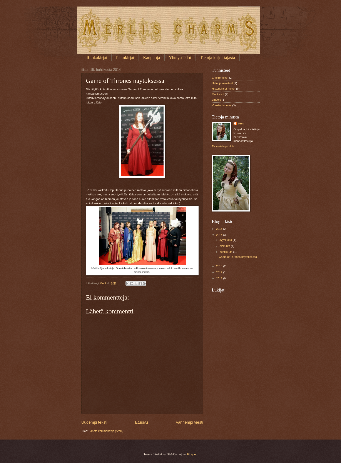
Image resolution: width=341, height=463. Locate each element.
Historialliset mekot (223, 88)
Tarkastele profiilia (223, 146)
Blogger (192, 454)
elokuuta (225, 246)
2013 (219, 266)
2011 (219, 278)
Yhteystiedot (180, 57)
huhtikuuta (226, 251)
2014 (219, 234)
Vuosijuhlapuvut (221, 105)
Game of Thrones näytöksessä (238, 256)
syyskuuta (226, 239)
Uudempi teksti (94, 422)
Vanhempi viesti (189, 422)
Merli (241, 123)
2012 (219, 272)
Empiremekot (220, 77)
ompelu (216, 99)
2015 (219, 228)
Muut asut (218, 94)
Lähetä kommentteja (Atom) (106, 431)
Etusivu (141, 422)
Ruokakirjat (97, 57)
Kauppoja (151, 57)
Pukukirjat (125, 57)
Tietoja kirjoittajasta (217, 57)
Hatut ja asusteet (222, 83)
